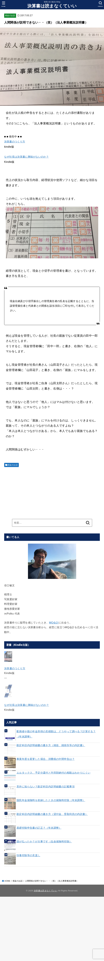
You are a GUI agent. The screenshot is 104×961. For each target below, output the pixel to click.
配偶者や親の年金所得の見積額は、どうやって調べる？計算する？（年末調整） (56, 734)
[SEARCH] (100, 4)
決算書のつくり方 (14, 141)
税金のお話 (10, 15)
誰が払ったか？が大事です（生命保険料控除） (44, 841)
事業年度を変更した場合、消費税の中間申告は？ (46, 758)
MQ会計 (54, 622)
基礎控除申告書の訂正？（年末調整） (39, 827)
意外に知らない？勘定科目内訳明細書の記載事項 (46, 786)
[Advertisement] (52, 492)
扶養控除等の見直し (28, 855)
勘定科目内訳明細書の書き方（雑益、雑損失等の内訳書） (51, 745)
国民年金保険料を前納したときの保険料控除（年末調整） (51, 800)
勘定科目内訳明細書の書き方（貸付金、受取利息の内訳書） (52, 814)
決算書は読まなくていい (52, 6)
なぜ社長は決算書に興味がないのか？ (26, 156)
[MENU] (3, 4)
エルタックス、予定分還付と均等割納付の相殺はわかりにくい (53, 772)
